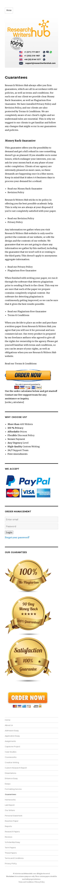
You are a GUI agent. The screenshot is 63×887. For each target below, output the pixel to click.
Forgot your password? (17, 537)
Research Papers (12, 832)
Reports (8, 826)
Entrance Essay (11, 778)
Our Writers (10, 810)
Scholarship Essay (12, 842)
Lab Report (10, 805)
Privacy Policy (11, 863)
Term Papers (10, 847)
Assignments (10, 741)
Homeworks (10, 800)
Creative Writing (12, 762)
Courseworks (10, 757)
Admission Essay (12, 730)
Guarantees (10, 794)
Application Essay (12, 736)
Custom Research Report (16, 768)
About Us (9, 725)
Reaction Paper (11, 821)
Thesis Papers (11, 853)
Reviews (8, 837)
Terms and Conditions (14, 858)
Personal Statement (13, 816)
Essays (7, 784)
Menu (8, 10)
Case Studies (10, 752)
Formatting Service (13, 789)
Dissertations (10, 773)
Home (7, 720)
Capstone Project (12, 746)
